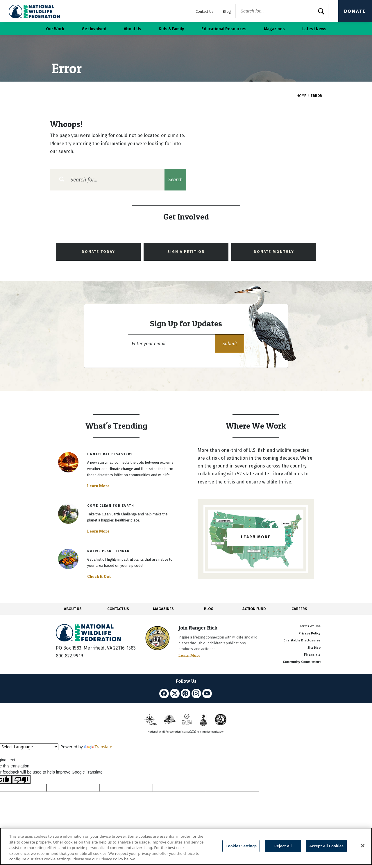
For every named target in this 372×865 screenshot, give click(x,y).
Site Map (314, 648)
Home (301, 96)
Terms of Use (310, 626)
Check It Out (99, 576)
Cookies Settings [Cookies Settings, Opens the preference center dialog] (241, 845)
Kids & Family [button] (171, 28)
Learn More (98, 485)
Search (175, 179)
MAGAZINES (163, 609)
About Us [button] (132, 28)
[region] (186, 846)
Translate (98, 746)
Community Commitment (302, 662)
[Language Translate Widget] (29, 746)
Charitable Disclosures (302, 640)
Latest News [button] (314, 28)
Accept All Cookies (326, 845)
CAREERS (299, 609)
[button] (229, 343)
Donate (355, 11)
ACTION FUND (254, 609)
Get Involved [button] (94, 28)
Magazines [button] (274, 28)
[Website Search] (281, 11)
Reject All (283, 845)
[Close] (362, 845)
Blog (227, 11)
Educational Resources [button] (223, 28)
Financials (312, 655)
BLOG (208, 609)
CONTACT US (118, 609)
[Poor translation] (21, 779)
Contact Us (205, 11)
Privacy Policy (309, 633)
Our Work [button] (55, 28)
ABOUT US (73, 609)
